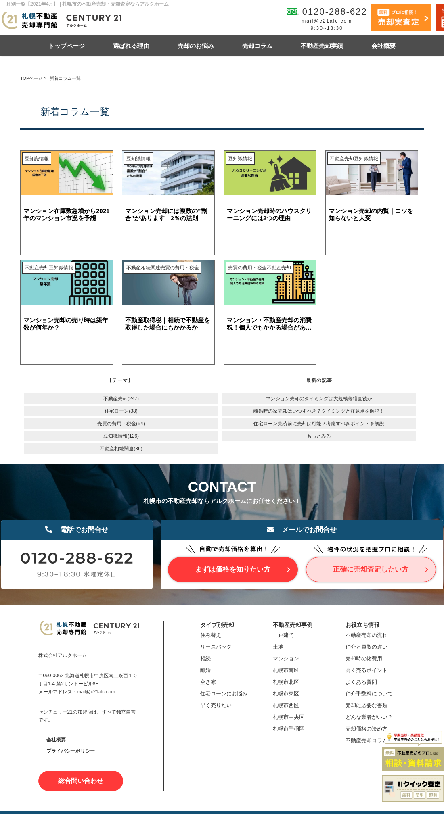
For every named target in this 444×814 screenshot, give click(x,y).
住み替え (210, 635)
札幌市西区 (286, 705)
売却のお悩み (196, 45)
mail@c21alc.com (327, 21)
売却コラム (257, 45)
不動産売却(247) (121, 398)
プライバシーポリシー (70, 751)
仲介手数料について (369, 694)
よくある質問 (361, 682)
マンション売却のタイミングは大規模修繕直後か (319, 398)
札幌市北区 (286, 682)
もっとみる (319, 436)
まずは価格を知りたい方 (232, 569)
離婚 (205, 670)
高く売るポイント (366, 670)
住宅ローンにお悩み (223, 694)
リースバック (216, 647)
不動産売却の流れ (366, 635)
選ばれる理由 (131, 45)
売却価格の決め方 (366, 729)
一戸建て (283, 635)
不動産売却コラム (366, 740)
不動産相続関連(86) (121, 448)
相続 (205, 658)
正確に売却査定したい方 (370, 569)
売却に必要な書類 (366, 705)
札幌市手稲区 (288, 729)
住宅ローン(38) (121, 411)
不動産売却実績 (322, 45)
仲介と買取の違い (366, 647)
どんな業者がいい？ (369, 717)
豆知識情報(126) (121, 436)
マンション (286, 658)
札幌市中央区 (288, 717)
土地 (278, 647)
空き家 (208, 682)
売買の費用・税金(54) (121, 423)
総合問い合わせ (80, 780)
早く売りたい (216, 705)
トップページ (66, 45)
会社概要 (383, 45)
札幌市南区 (286, 670)
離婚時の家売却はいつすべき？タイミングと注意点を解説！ (318, 411)
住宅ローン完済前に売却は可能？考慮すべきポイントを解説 (318, 423)
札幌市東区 (286, 694)
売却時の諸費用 (364, 658)
